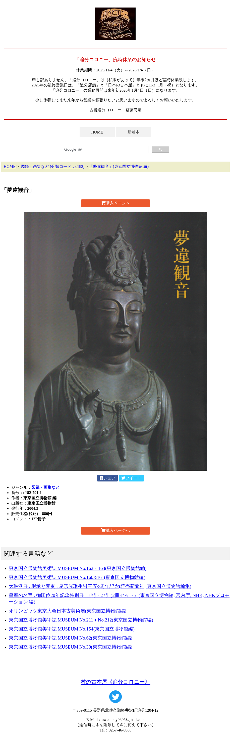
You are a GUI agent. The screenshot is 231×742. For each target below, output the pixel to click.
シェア (107, 478)
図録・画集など (45, 487)
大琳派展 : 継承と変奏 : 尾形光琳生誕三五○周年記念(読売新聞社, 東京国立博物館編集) (100, 586)
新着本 (134, 132)
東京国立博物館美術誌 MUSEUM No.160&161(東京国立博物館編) (77, 577)
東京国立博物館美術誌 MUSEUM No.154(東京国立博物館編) (72, 629)
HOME (97, 132)
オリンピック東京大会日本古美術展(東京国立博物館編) (67, 610)
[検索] (104, 149)
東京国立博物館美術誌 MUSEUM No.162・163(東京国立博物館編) (78, 568)
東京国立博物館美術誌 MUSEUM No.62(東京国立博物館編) (70, 638)
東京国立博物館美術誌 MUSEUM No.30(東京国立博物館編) (70, 647)
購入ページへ (115, 203)
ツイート (131, 478)
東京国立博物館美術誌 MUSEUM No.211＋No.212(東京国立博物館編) (81, 620)
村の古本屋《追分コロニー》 (115, 682)
